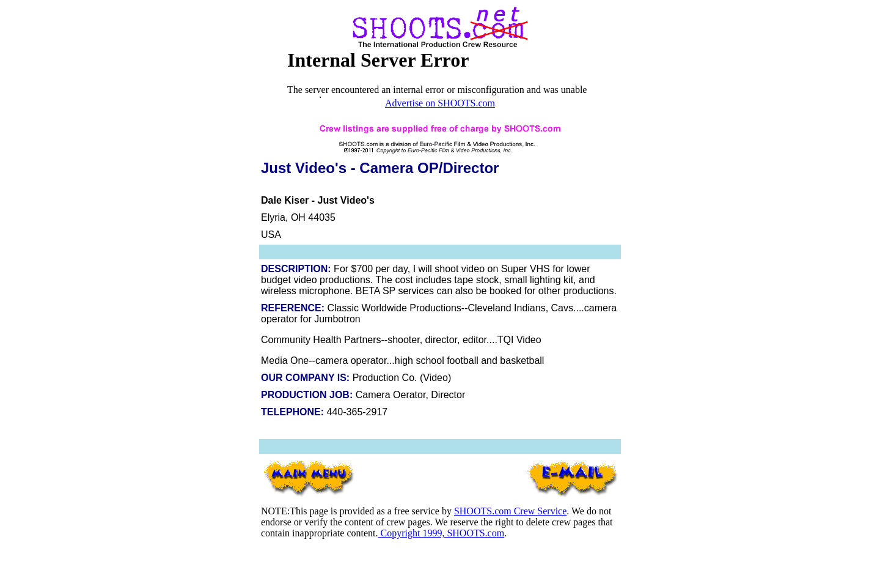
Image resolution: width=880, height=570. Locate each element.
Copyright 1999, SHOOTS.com (441, 533)
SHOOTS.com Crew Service (510, 511)
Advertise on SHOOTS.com (440, 103)
